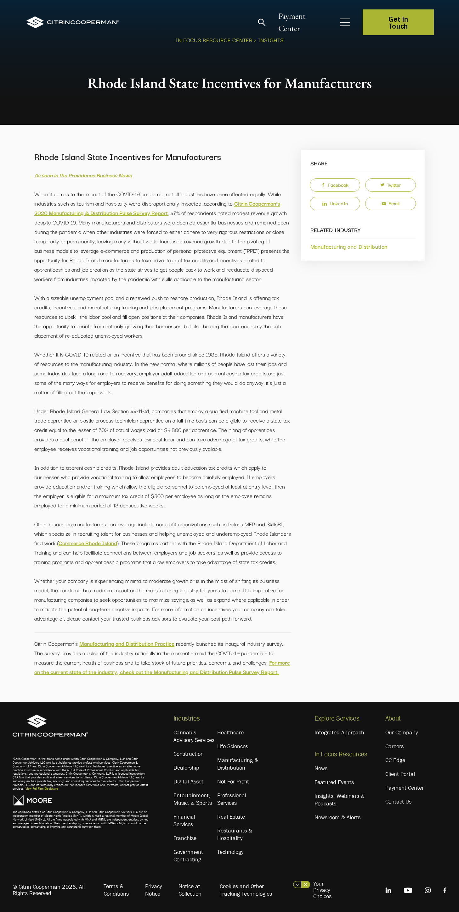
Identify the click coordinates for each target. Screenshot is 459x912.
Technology (230, 852)
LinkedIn (335, 203)
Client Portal (400, 774)
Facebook (334, 184)
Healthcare (230, 732)
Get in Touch (398, 22)
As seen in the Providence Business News (83, 175)
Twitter (390, 184)
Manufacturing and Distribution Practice (126, 643)
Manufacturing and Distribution (349, 246)
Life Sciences (232, 746)
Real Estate (231, 817)
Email (391, 203)
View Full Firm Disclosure (42, 788)
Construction (188, 754)
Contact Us (398, 802)
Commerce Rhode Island (88, 543)
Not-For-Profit (233, 781)
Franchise (184, 838)
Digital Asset (188, 781)
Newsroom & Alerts (337, 817)
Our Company (401, 732)
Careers (394, 746)
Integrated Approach (339, 732)
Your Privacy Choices (322, 890)
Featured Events (334, 782)
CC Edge (395, 760)
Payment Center (404, 788)
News (320, 768)
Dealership (186, 768)
